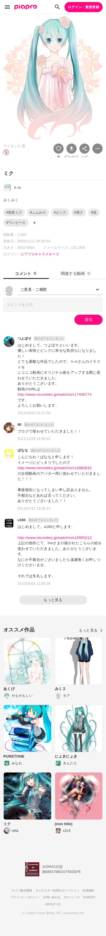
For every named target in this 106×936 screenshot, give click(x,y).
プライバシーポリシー (25, 897)
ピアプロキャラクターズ (40, 254)
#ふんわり (38, 212)
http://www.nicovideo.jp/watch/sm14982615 (55, 468)
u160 (22, 520)
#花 (93, 212)
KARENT (89, 897)
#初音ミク (14, 212)
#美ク (78, 212)
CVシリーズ (72, 897)
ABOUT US (53, 904)
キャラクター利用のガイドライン (57, 890)
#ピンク (60, 212)
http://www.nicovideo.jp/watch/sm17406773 (55, 394)
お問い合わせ (51, 897)
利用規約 (88, 890)
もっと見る (53, 600)
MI (19, 425)
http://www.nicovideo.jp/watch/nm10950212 (55, 538)
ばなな (23, 450)
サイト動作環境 (22, 890)
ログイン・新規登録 (83, 7)
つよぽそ (24, 339)
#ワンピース (16, 223)
